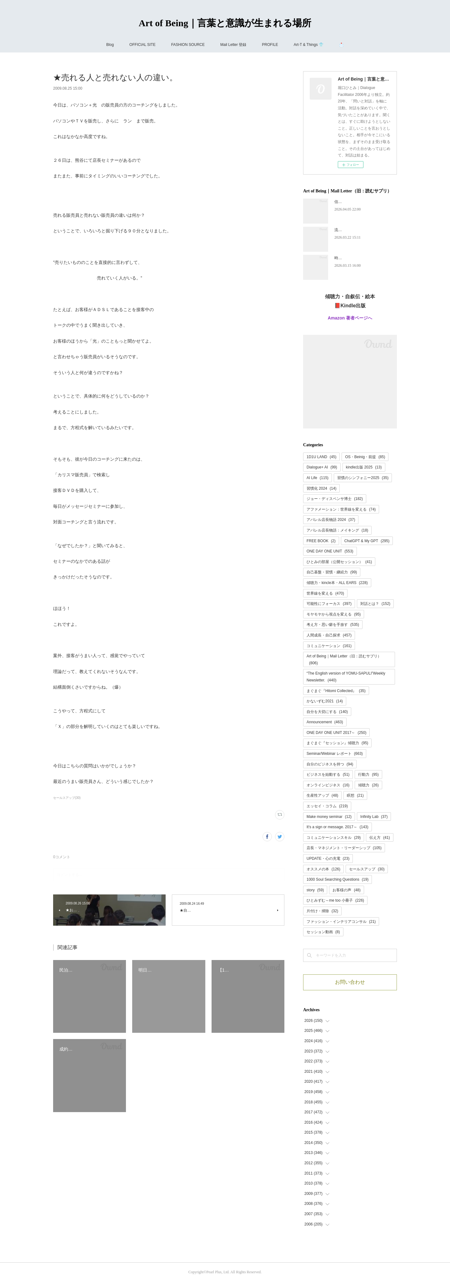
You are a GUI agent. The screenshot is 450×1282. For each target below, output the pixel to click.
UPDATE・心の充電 (328, 858)
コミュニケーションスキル (334, 837)
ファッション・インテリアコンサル (341, 921)
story (315, 890)
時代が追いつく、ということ (358, 258)
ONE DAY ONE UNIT (330, 551)
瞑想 (355, 795)
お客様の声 (346, 890)
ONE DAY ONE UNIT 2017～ (336, 732)
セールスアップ (366, 869)
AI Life (317, 478)
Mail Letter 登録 (233, 44)
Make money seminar (329, 816)
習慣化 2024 (321, 488)
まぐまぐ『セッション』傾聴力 (337, 743)
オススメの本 (323, 869)
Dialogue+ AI (322, 467)
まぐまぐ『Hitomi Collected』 (336, 691)
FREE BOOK (321, 541)
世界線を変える (325, 593)
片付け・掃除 (322, 911)
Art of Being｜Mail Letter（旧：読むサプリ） (344, 659)
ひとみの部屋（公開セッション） (339, 562)
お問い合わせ (350, 982)
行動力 (368, 774)
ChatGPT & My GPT (367, 541)
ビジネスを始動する (328, 774)
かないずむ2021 (325, 701)
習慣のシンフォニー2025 (362, 478)
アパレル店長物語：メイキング (337, 530)
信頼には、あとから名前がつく (360, 202)
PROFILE (270, 44)
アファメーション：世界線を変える (341, 509)
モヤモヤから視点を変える (334, 614)
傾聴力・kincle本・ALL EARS (337, 583)
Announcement (325, 722)
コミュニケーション (329, 646)
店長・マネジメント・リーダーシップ (344, 848)
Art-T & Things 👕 (308, 44)
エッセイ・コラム (327, 806)
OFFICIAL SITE (142, 44)
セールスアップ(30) (67, 797)
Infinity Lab (374, 816)
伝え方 (379, 837)
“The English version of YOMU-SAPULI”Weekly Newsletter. (346, 676)
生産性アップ (322, 795)
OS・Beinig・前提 (365, 457)
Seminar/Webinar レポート (335, 753)
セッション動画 (323, 932)
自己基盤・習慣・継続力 (332, 572)
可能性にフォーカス (329, 603)
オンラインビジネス (328, 785)
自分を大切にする (327, 712)
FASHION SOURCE (188, 44)
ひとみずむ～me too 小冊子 (335, 900)
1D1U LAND (321, 457)
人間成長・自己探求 (329, 635)
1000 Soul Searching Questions (337, 879)
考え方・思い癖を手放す (333, 624)
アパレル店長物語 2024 (331, 519)
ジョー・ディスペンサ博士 (335, 499)
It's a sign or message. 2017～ (337, 827)
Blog (110, 44)
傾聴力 (368, 785)
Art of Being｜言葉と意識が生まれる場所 (225, 23)
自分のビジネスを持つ (330, 764)
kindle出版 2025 (364, 467)
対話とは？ (375, 603)
